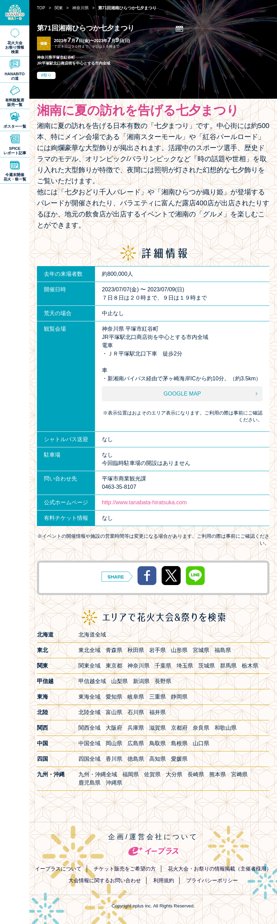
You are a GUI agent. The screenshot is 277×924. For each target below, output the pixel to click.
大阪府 (114, 728)
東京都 (114, 666)
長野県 (163, 681)
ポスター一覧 (14, 126)
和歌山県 (225, 728)
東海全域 (89, 697)
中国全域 (89, 743)
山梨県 (119, 681)
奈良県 (201, 728)
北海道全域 (92, 635)
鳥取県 (157, 743)
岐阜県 (135, 697)
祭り (47, 75)
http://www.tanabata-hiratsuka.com (144, 502)
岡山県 (114, 743)
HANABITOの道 (15, 76)
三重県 (157, 697)
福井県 (157, 712)
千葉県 (163, 666)
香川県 (114, 759)
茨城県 (206, 666)
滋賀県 (157, 728)
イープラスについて (58, 869)
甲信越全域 (92, 681)
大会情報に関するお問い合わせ (104, 880)
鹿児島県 (89, 783)
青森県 (114, 650)
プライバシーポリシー (212, 880)
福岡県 (130, 774)
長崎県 (196, 774)
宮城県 (201, 650)
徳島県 (135, 759)
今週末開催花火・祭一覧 (14, 177)
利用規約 (163, 880)
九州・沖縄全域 (97, 774)
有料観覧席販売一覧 (14, 102)
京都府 (179, 728)
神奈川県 (138, 666)
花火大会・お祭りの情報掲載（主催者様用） (219, 869)
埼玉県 (184, 666)
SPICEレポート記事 (14, 150)
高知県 (157, 759)
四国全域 (89, 759)
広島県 (135, 743)
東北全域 (89, 650)
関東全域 (89, 666)
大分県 (174, 774)
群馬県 (228, 666)
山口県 (201, 743)
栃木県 (250, 666)
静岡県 (179, 697)
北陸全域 (89, 712)
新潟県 (141, 681)
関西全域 (89, 728)
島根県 (179, 743)
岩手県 (157, 650)
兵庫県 (135, 728)
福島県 (222, 650)
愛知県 (114, 697)
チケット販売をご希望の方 (125, 869)
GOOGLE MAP (182, 394)
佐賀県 (152, 774)
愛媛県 (179, 759)
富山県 (114, 712)
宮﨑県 (239, 774)
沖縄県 (114, 783)
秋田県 (135, 650)
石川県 (135, 712)
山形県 (179, 650)
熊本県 (217, 774)
